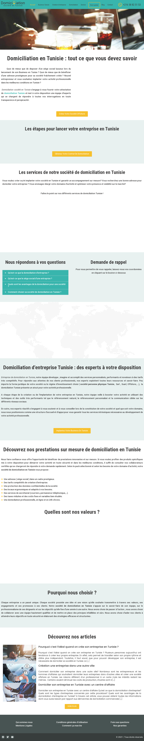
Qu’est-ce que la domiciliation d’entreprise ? (28, 273)
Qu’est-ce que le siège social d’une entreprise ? (30, 278)
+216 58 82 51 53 (132, 4)
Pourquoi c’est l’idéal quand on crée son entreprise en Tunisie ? (78, 647)
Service (83, 5)
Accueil (32, 5)
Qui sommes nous (24, 722)
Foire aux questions (120, 722)
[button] (83, 4)
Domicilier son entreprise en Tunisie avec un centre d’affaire (76, 684)
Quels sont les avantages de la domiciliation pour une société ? (36, 285)
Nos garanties (120, 725)
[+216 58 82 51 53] (120, 5)
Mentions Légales (24, 725)
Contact (110, 5)
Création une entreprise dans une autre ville (66, 666)
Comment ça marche (72, 725)
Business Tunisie (43, 5)
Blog (103, 5)
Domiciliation (73, 5)
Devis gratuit (94, 5)
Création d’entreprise (59, 5)
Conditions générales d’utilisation (72, 722)
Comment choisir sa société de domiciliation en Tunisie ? (34, 292)
